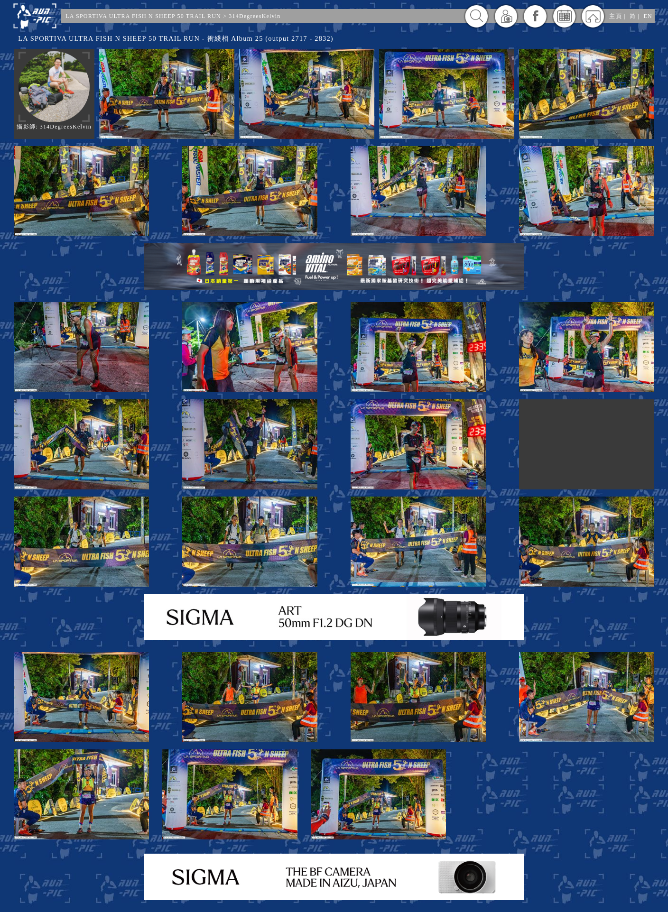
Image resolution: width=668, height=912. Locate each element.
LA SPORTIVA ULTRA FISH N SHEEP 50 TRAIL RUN (143, 16)
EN (647, 16)
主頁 (615, 16)
